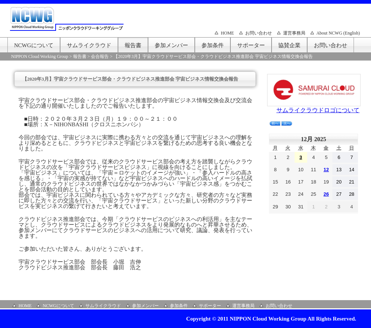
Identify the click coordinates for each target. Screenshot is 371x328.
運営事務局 (294, 33)
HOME (227, 33)
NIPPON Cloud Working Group (39, 56)
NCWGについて (33, 45)
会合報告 (100, 56)
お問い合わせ (258, 33)
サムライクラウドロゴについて (317, 110)
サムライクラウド (89, 45)
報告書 (133, 45)
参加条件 (212, 45)
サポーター (251, 45)
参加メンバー (171, 45)
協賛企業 (289, 45)
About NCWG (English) (338, 33)
